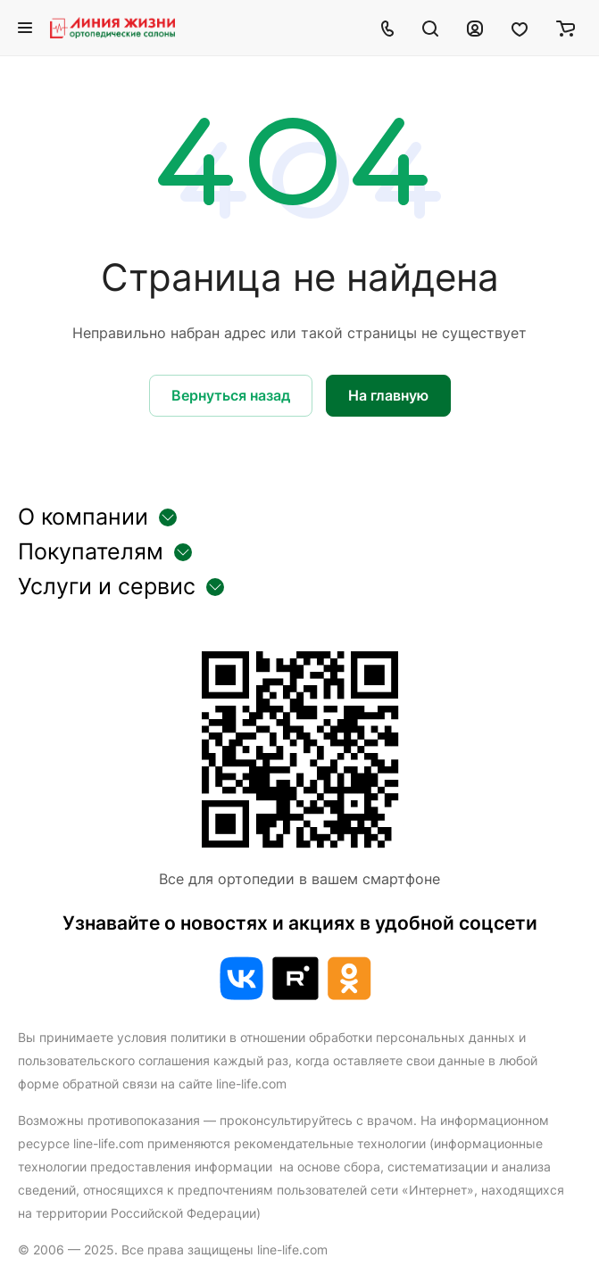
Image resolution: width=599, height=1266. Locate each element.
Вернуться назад (230, 395)
